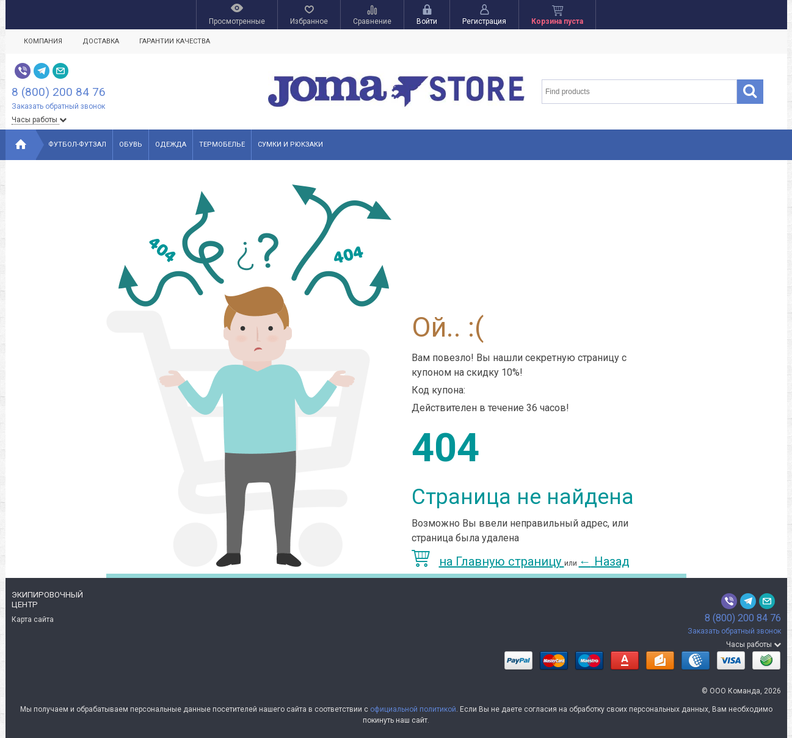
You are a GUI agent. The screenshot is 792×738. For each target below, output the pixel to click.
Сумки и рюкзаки (290, 144)
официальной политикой (413, 709)
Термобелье (222, 144)
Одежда (170, 144)
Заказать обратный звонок (58, 106)
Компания (43, 41)
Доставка (100, 41)
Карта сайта (33, 619)
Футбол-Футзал (77, 144)
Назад (604, 561)
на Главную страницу (488, 561)
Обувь (130, 144)
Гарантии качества (174, 41)
